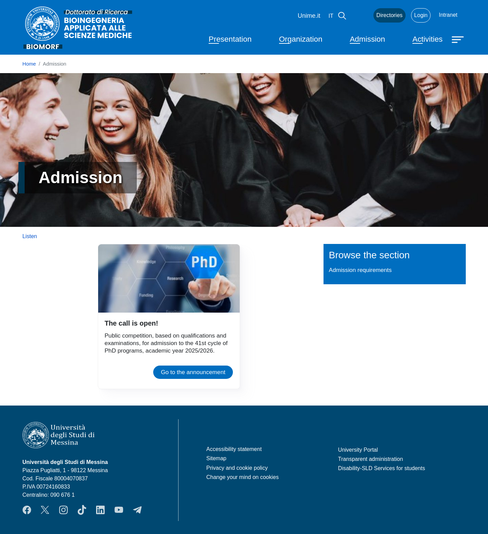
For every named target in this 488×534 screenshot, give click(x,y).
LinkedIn (100, 510)
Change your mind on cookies (242, 477)
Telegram (137, 510)
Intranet (448, 15)
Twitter (45, 510)
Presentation (230, 39)
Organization (300, 39)
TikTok (82, 510)
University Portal (358, 450)
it (331, 16)
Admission (367, 39)
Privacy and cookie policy (237, 468)
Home (29, 64)
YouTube (119, 510)
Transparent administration (370, 459)
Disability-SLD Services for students (381, 468)
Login (420, 15)
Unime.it (309, 15)
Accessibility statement (234, 449)
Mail (360, 15)
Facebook (27, 510)
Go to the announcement (193, 372)
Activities (427, 39)
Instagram (63, 510)
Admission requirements (360, 269)
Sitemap (216, 458)
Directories (390, 15)
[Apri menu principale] (458, 39)
